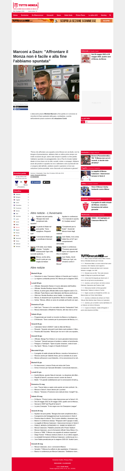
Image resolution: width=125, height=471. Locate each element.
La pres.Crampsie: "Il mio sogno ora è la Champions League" (55, 406)
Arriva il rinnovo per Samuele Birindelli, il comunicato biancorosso (57, 368)
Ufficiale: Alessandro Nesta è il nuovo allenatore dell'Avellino (55, 286)
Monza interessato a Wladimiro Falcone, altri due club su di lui (55, 310)
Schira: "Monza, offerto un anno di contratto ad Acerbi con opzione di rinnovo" (61, 300)
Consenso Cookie (57, 460)
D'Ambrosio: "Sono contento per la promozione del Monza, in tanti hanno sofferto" (62, 319)
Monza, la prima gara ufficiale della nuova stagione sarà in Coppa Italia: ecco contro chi (64, 291)
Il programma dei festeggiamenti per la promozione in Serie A (55, 416)
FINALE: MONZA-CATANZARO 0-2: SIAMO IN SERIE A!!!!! (55, 425)
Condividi (36, 182)
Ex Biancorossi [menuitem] (37, 15)
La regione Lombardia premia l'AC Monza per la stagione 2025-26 (57, 278)
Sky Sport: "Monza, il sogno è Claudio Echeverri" (51, 346)
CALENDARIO (66, 463)
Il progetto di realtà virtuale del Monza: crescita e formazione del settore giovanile (62, 353)
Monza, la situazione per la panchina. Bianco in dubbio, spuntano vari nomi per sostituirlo (65, 298)
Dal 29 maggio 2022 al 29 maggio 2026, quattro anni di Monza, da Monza (59, 401)
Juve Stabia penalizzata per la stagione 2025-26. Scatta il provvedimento (59, 439)
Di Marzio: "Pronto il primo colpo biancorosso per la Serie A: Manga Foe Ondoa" (62, 399)
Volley (83, 183)
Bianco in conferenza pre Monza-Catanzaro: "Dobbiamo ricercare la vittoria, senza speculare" (66, 451)
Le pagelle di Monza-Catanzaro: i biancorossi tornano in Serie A (56, 423)
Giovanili (84, 199)
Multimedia (85, 215)
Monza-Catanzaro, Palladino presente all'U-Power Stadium (54, 428)
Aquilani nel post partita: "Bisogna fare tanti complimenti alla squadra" (58, 414)
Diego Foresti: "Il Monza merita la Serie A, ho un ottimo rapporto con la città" (60, 435)
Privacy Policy (68, 460)
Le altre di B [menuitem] (93, 15)
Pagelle (84, 168)
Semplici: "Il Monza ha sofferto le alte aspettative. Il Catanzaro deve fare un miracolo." (64, 449)
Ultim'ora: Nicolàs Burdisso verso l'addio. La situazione (53, 295)
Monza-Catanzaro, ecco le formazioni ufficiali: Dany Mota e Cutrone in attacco (61, 430)
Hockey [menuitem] (104, 15)
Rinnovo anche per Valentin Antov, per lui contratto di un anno (55, 356)
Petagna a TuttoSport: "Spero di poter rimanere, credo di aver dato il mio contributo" (63, 343)
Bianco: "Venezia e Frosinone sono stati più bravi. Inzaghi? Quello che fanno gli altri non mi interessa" (69, 392)
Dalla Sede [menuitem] (68, 15)
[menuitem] (110, 15)
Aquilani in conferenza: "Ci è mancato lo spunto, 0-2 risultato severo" (70, 219)
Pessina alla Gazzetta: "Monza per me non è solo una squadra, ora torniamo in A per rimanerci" (67, 331)
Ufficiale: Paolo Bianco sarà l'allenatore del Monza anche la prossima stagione (61, 293)
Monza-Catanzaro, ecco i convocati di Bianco (50, 447)
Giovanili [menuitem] (50, 15)
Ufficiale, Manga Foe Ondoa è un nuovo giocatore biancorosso (56, 339)
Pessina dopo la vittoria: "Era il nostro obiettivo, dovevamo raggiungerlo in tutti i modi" (64, 418)
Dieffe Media (64, 466)
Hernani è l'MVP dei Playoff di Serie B (47, 404)
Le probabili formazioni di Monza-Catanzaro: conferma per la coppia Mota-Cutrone (62, 437)
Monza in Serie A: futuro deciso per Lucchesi (49, 389)
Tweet (47, 182)
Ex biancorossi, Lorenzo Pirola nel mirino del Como (52, 365)
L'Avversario (39, 173)
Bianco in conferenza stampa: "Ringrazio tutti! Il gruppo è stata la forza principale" (62, 421)
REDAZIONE (57, 463)
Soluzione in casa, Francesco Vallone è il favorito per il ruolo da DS (57, 276)
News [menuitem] (59, 15)
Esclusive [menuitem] (24, 15)
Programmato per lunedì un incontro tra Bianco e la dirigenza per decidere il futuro (62, 317)
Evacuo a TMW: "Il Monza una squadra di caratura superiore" (55, 432)
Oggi (83, 122)
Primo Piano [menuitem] (80, 15)
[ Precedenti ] (21, 187)
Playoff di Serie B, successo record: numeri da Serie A (53, 377)
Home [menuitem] (15, 15)
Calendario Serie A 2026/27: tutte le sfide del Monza (52, 327)
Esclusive (85, 152)
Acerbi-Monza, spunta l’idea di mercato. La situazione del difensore (57, 375)
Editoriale (85, 51)
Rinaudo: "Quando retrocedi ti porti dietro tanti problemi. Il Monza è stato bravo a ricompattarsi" (67, 329)
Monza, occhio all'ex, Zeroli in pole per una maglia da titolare (43, 259)
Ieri (87, 122)
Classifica (17, 191)
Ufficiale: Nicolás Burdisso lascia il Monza (48, 288)
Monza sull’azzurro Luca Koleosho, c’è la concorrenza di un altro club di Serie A (62, 358)
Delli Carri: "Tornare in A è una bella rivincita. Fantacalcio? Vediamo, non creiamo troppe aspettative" (69, 307)
